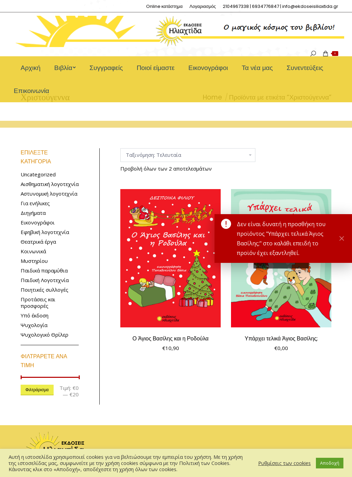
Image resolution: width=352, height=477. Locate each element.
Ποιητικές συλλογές (44, 290)
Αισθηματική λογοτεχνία (50, 184)
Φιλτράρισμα (37, 390)
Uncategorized (38, 174)
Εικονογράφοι (38, 222)
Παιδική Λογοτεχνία (45, 280)
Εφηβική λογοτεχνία (45, 232)
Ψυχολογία (34, 325)
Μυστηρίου (34, 261)
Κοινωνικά (33, 251)
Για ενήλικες (35, 203)
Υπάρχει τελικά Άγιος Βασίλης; (281, 338)
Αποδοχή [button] (329, 463)
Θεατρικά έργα (38, 241)
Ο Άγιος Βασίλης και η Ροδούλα (170, 338)
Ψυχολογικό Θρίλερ (44, 334)
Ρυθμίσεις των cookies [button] (284, 463)
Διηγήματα (33, 213)
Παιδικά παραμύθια (44, 270)
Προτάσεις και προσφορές (38, 302)
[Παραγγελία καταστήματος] (187, 155)
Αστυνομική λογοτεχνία (49, 193)
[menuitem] (164, 6)
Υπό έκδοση (34, 315)
